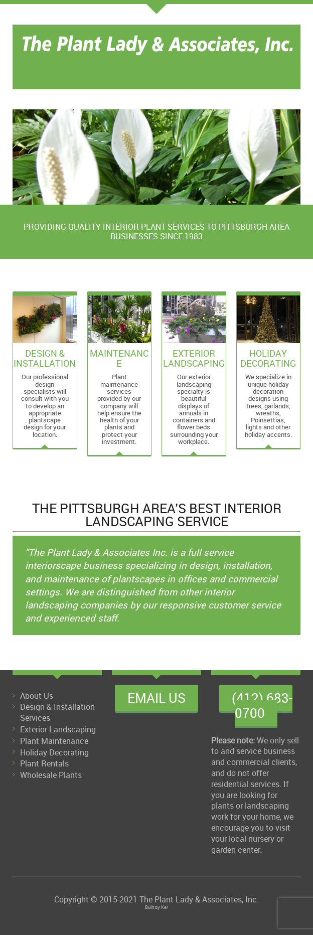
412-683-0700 (156, 70)
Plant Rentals (44, 763)
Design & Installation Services (57, 712)
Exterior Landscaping (58, 729)
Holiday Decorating (54, 752)
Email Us (156, 698)
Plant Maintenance (54, 740)
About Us (36, 695)
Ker (164, 907)
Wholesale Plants (51, 775)
